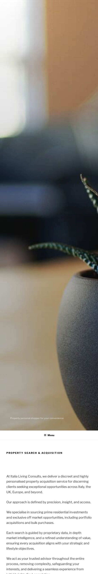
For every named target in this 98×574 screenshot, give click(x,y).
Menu (49, 435)
